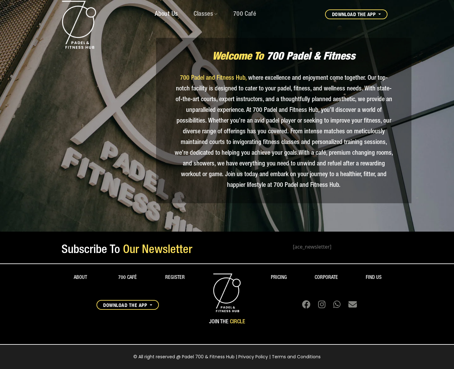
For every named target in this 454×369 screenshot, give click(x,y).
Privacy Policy (253, 357)
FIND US (373, 277)
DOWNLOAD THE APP (354, 14)
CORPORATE (326, 277)
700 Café (244, 14)
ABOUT (80, 277)
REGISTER (175, 277)
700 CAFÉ (127, 277)
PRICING (279, 277)
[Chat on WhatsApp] (334, 305)
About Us (166, 14)
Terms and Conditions (296, 357)
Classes (205, 14)
